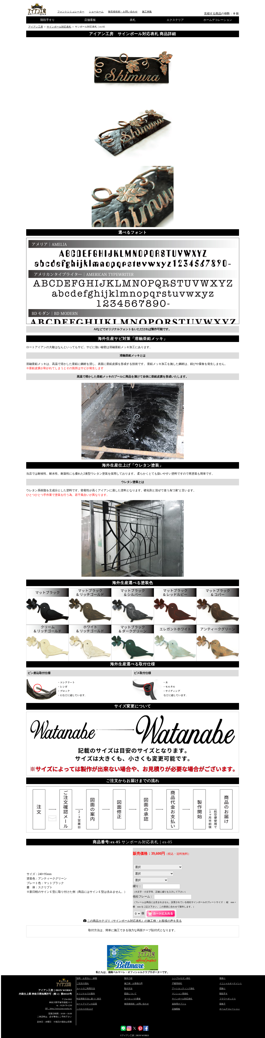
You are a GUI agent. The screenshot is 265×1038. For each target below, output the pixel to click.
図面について (130, 993)
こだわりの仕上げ (85, 1009)
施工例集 (147, 11)
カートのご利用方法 (86, 988)
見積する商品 (212, 13)
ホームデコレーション (217, 19)
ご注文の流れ (83, 983)
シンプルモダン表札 (181, 978)
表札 (132, 19)
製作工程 (128, 978)
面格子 (222, 1004)
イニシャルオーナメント (230, 983)
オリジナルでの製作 (86, 993)
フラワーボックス (227, 999)
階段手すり (47, 19)
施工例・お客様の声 (133, 983)
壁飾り (222, 988)
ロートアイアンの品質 (87, 1004)
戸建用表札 (177, 983)
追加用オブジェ (179, 1004)
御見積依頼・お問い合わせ (123, 11)
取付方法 (128, 988)
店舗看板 (90, 19)
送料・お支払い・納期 (87, 978)
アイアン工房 (35, 26)
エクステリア (175, 19)
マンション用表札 (180, 993)
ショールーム (96, 11)
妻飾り (222, 978)
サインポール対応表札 (59, 26)
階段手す (223, 993)
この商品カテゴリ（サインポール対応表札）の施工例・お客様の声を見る (134, 920)
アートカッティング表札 (183, 988)
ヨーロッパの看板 (132, 999)
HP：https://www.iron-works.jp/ (58, 1008)
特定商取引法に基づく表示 (89, 999)
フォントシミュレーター (70, 11)
